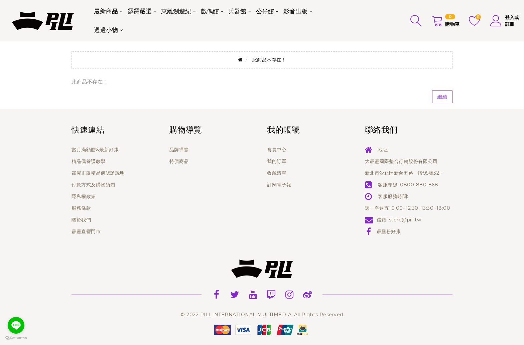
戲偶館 (210, 11)
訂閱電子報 (279, 185)
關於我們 (81, 220)
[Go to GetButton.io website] (16, 338)
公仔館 (265, 11)
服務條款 (81, 208)
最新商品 (106, 11)
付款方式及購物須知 (93, 185)
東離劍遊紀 (176, 11)
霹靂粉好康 (389, 231)
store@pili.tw (405, 220)
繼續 (442, 97)
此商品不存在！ (269, 60)
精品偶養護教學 (89, 161)
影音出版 (295, 11)
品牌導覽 (179, 150)
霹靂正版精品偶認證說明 (98, 173)
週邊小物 (106, 30)
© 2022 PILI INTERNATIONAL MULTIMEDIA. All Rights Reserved (262, 315)
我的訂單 (276, 161)
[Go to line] (16, 325)
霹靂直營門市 (86, 231)
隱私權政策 (84, 196)
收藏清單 (276, 173)
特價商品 (179, 161)
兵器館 (237, 11)
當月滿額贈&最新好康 (95, 150)
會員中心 (276, 150)
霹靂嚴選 (140, 11)
